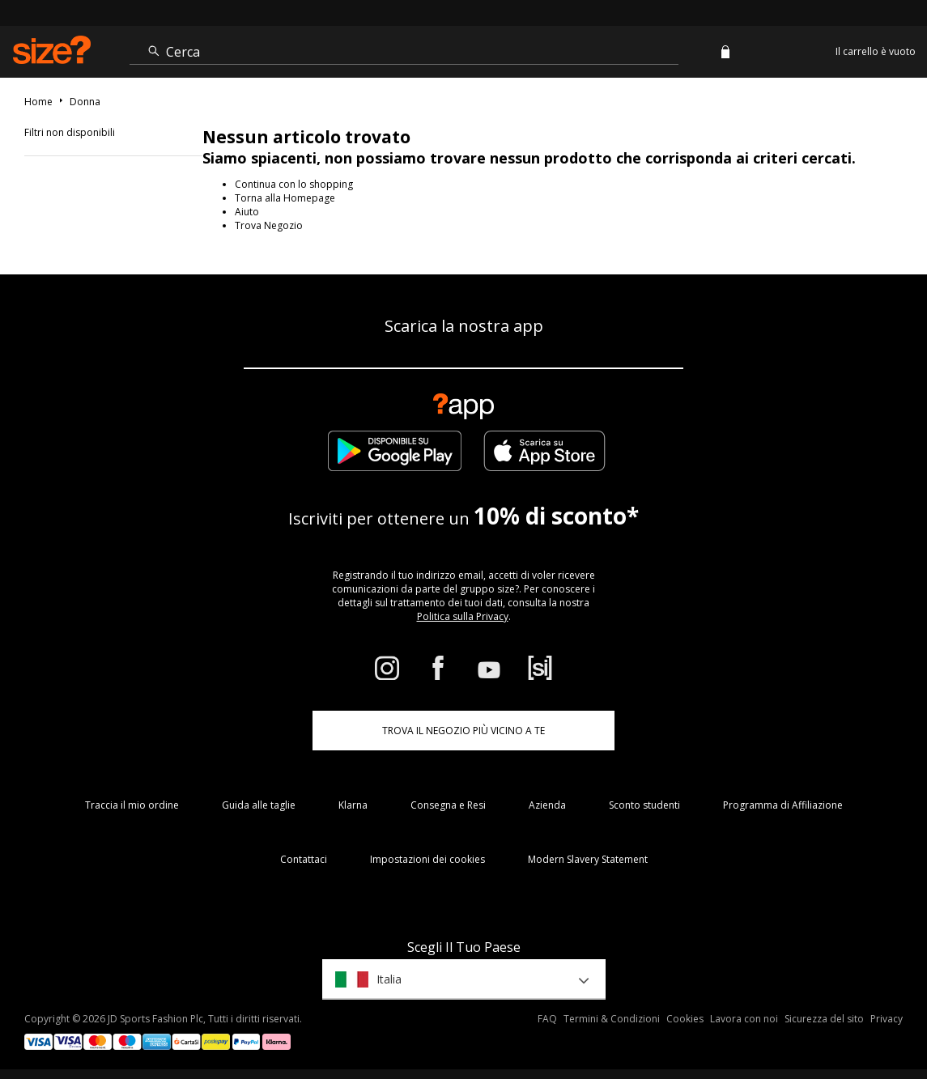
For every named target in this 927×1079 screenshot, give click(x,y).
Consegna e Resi (448, 805)
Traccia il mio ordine (132, 805)
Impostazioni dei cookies (427, 859)
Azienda (547, 805)
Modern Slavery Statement (588, 859)
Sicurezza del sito (824, 1019)
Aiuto (247, 212)
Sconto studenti (644, 805)
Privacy (886, 1019)
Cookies (685, 1019)
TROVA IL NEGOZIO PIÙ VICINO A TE (463, 730)
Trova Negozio (269, 225)
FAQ (547, 1019)
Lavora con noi (744, 1019)
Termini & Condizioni (611, 1019)
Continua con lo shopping (294, 184)
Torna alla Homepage (285, 198)
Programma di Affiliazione (783, 805)
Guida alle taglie (259, 805)
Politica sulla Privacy (462, 616)
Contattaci (303, 859)
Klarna (353, 805)
